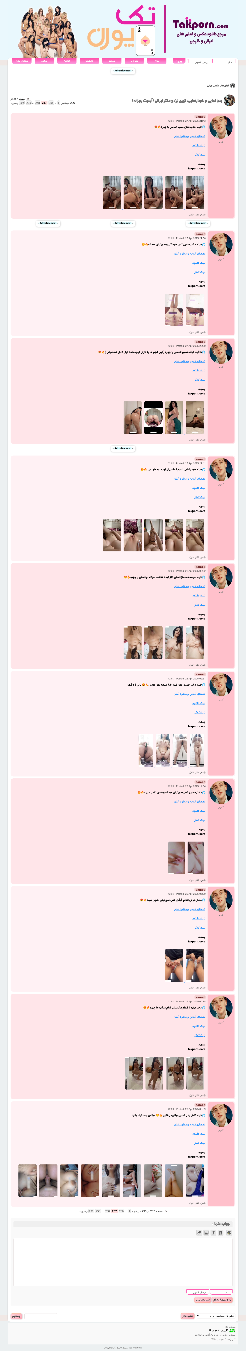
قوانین (67, 61)
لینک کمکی (199, 155)
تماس (44, 61)
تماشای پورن (22, 61)
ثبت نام (134, 61)
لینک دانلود (198, 146)
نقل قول (194, 215)
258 (37, 102)
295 (28, 102)
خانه (157, 61)
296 (22, 102)
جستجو (111, 61)
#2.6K (171, 121)
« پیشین (65, 103)
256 (51, 102)
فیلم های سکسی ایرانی (218, 85)
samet (200, 116)
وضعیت (89, 61)
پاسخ (203, 215)
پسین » (14, 103)
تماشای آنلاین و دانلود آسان (189, 136)
